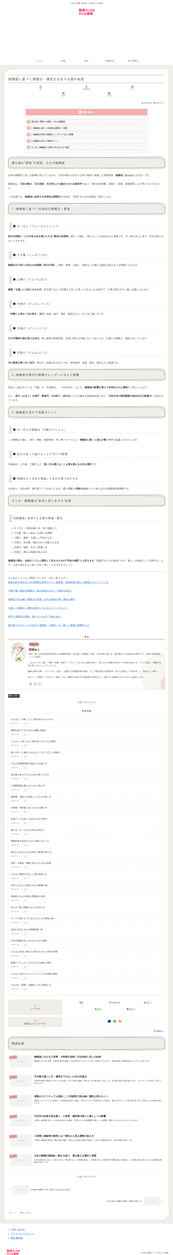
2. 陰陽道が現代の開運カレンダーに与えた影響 (52, 129)
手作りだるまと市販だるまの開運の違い (30, 880)
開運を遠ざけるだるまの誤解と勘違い (29, 725)
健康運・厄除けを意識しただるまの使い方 (31, 792)
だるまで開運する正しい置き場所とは (29, 869)
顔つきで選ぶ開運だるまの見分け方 (28, 902)
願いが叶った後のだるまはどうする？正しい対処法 (35, 747)
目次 (84, 105)
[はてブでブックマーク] (86, 87)
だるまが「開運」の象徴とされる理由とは (31, 980)
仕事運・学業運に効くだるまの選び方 (29, 803)
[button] (139, 87)
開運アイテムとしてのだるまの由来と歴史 (31, 958)
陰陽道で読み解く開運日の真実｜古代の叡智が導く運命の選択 (41, 594)
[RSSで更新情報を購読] (39, 679)
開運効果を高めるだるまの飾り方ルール (30, 836)
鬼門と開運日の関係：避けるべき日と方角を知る (34, 611)
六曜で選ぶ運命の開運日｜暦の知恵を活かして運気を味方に (40, 586)
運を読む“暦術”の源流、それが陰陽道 (48, 115)
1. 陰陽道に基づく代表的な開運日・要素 (49, 122)
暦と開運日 (14, 691)
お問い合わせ (18, 1225)
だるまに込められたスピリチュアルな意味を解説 (34, 969)
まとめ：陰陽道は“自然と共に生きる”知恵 (50, 142)
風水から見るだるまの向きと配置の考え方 (31, 847)
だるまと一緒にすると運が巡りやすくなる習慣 (33, 736)
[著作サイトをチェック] (30, 679)
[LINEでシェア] (112, 87)
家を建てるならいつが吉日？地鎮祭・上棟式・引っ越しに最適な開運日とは (48, 620)
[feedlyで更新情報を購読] (35, 679)
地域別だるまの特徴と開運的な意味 (28, 891)
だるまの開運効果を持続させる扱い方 (29, 759)
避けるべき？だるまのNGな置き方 (27, 825)
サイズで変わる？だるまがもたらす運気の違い (33, 913)
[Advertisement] (86, 36)
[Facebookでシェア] (60, 87)
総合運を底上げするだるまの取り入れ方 (30, 770)
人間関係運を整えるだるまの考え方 (28, 781)
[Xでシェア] (33, 87)
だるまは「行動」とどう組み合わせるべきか (32, 714)
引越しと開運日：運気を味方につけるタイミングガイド (38, 603)
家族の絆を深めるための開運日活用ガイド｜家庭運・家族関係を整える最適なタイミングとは (58, 577)
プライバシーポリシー (23, 1230)
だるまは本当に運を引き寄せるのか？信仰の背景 (34, 947)
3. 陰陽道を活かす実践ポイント (45, 135)
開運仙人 (34, 644)
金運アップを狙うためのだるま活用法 (29, 814)
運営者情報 (17, 1234)
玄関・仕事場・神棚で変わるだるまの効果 (31, 858)
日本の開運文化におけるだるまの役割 (29, 936)
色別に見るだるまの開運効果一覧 (27, 925)
